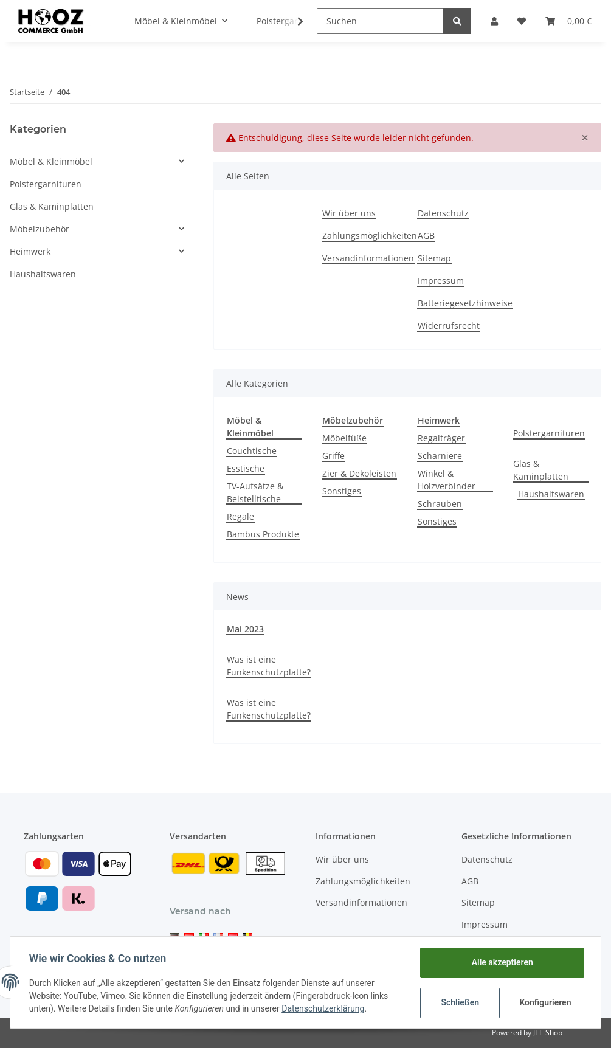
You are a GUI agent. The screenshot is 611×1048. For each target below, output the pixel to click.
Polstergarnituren (549, 433)
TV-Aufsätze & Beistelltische (255, 492)
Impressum (441, 280)
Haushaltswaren (551, 494)
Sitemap (434, 258)
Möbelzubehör (39, 229)
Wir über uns (349, 213)
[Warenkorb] (568, 21)
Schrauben (440, 503)
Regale (240, 516)
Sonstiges (341, 491)
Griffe (333, 455)
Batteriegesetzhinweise (465, 303)
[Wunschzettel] (522, 21)
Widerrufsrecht (449, 325)
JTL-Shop (547, 1032)
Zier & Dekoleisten (359, 473)
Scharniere (440, 455)
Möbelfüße (344, 438)
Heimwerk (30, 251)
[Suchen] (380, 21)
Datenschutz (443, 213)
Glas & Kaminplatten (540, 470)
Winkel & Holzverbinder (446, 479)
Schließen (459, 1002)
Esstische (245, 468)
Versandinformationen (368, 258)
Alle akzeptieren (501, 962)
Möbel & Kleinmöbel (51, 161)
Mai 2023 (245, 629)
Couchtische (252, 451)
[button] (494, 21)
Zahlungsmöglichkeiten (369, 235)
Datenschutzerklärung (323, 1008)
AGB (426, 235)
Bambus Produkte (263, 534)
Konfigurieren (545, 1002)
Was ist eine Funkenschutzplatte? (269, 665)
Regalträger (441, 438)
